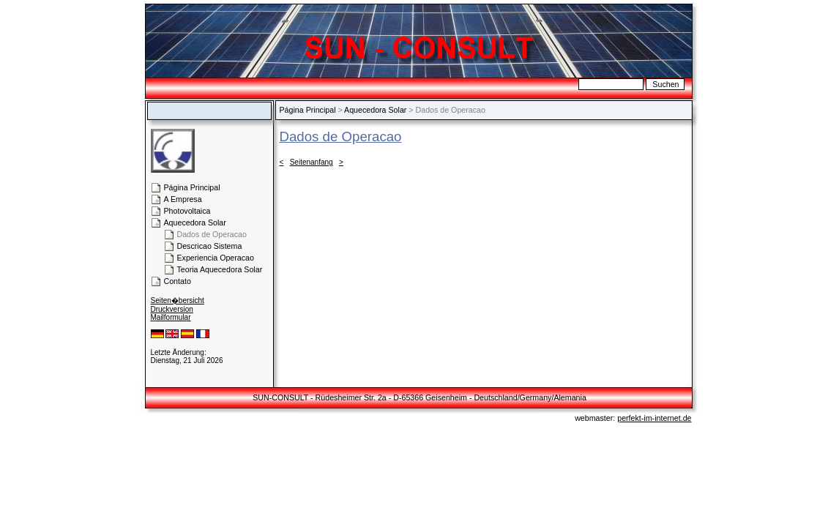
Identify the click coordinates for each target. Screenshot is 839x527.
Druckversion (172, 309)
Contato (177, 281)
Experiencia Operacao (215, 257)
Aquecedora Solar (375, 109)
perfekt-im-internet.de (654, 418)
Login (160, 344)
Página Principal (308, 109)
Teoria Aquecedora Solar (220, 269)
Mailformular (171, 317)
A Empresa (183, 199)
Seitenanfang (311, 162)
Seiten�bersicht (177, 300)
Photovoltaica (187, 210)
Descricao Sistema (209, 246)
